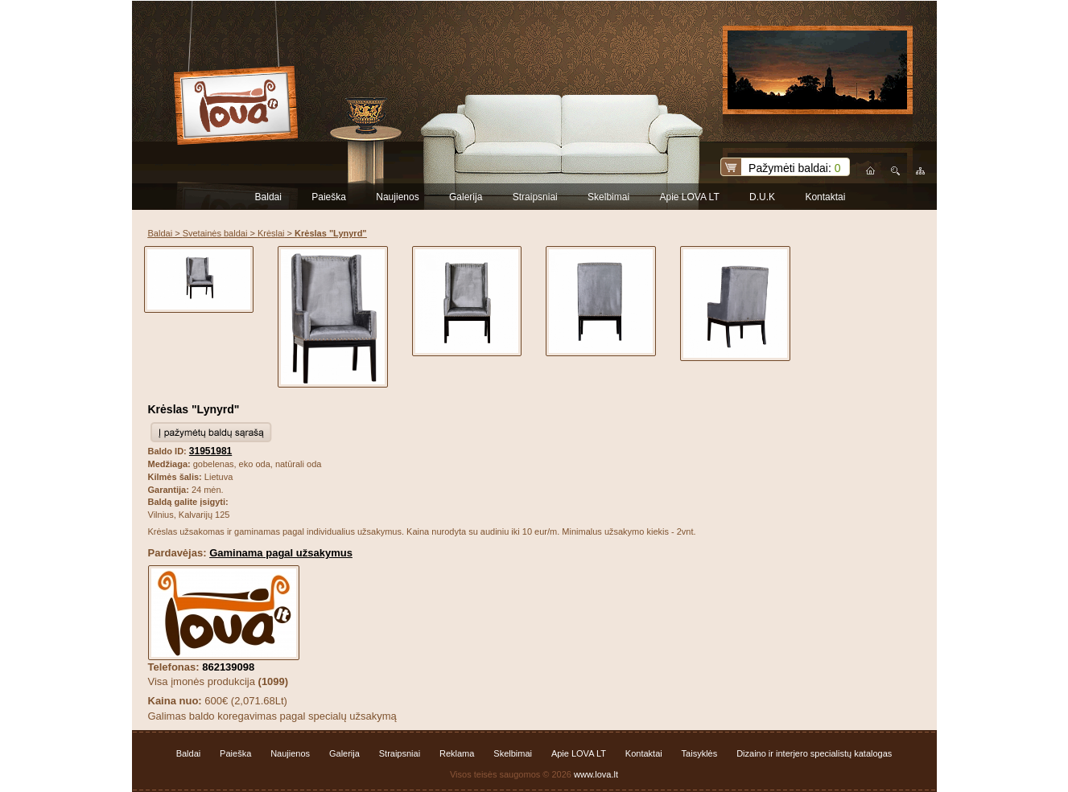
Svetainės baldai (215, 233)
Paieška (328, 197)
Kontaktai (825, 197)
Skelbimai (608, 197)
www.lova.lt (596, 774)
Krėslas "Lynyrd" (194, 409)
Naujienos (397, 197)
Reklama (456, 753)
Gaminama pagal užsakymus (281, 553)
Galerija (465, 197)
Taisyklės (700, 753)
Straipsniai (535, 197)
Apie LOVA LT (689, 197)
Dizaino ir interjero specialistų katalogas (814, 753)
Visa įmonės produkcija (218, 681)
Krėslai (271, 233)
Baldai (268, 197)
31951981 (210, 451)
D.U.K (762, 197)
